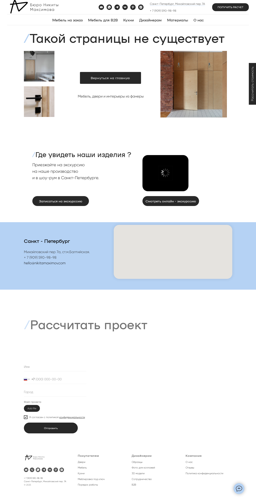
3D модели (138, 473)
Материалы (177, 20)
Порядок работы (88, 484)
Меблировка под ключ (91, 479)
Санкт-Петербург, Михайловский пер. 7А (177, 4)
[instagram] (141, 7)
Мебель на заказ (67, 20)
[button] (230, 7)
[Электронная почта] (101, 7)
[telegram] (117, 7)
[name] (55, 366)
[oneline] (55, 392)
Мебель (82, 467)
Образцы (137, 462)
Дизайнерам (150, 20)
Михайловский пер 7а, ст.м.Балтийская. (57, 252)
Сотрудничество (142, 479)
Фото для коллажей (143, 467)
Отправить (51, 428)
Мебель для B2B (103, 20)
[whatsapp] (109, 7)
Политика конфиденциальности (204, 473)
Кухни (128, 20)
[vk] (125, 7)
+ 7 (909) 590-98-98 (163, 10)
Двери (81, 462)
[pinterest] (133, 7)
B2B (134, 484)
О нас (198, 20)
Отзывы (190, 467)
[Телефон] (32, 470)
